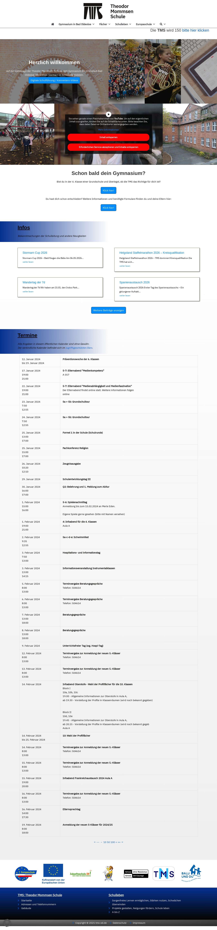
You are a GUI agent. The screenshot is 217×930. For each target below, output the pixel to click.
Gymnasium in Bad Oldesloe (77, 24)
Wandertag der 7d (34, 282)
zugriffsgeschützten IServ (39, 347)
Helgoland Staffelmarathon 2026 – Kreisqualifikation (153, 252)
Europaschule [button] (145, 24)
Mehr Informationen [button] (108, 129)
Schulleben (123, 24)
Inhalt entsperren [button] (108, 137)
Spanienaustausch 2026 (135, 282)
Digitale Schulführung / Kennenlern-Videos (54, 80)
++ (119, 842)
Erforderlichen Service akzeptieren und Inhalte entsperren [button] (108, 147)
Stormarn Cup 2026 (35, 252)
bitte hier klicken (196, 30)
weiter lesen (28, 262)
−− (97, 842)
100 (113, 842)
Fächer (105, 24)
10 (104, 842)
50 (108, 842)
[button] (7, 923)
